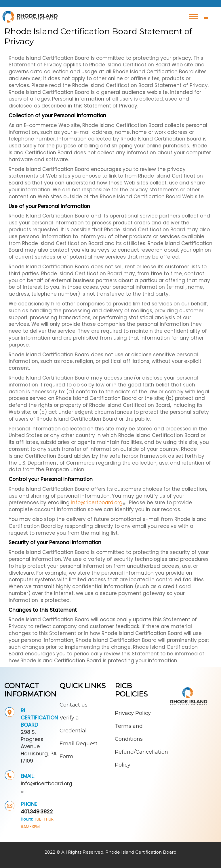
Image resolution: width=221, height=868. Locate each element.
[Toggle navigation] (193, 16)
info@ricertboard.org (99, 502)
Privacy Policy (133, 713)
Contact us (73, 705)
